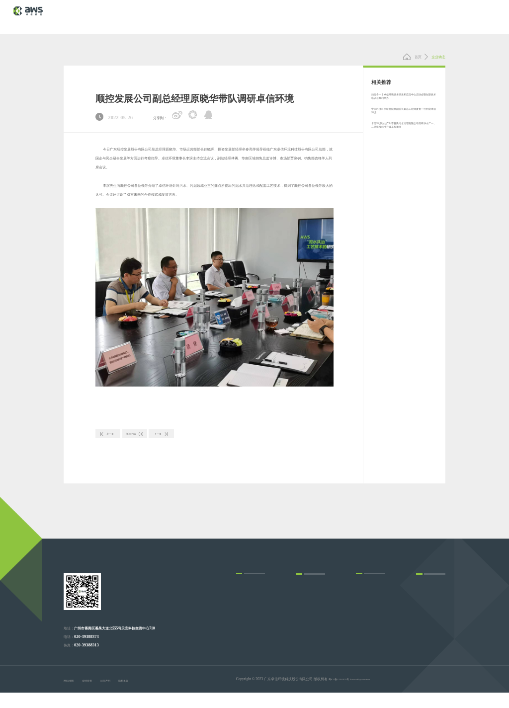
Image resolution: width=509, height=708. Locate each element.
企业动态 (303, 626)
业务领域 (324, 16)
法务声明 (123, 696)
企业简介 (363, 602)
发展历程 (363, 638)
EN (475, 16)
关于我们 (417, 16)
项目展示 (355, 16)
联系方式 (423, 626)
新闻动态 (386, 16)
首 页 (265, 16)
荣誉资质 (363, 626)
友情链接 (96, 696)
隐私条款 (149, 696)
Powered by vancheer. (376, 695)
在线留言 (423, 649)
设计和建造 (245, 602)
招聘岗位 (423, 637)
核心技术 (293, 16)
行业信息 (303, 637)
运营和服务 (245, 614)
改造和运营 (245, 626)
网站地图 (71, 696)
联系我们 (448, 16)
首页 (412, 57)
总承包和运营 (246, 638)
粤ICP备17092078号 (344, 695)
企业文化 (363, 614)
